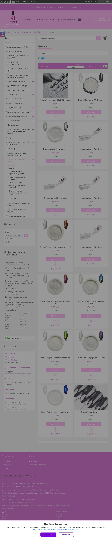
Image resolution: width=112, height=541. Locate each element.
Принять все (48, 535)
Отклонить (66, 535)
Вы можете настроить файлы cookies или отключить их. (55, 530)
